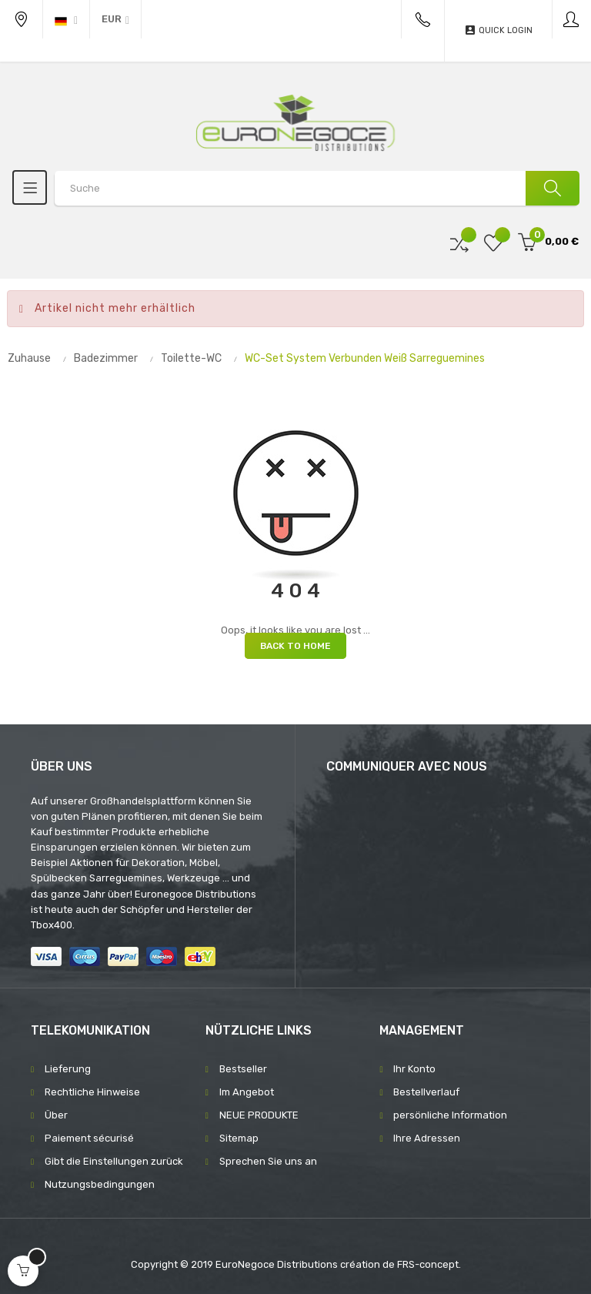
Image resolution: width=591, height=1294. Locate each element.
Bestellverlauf (426, 1092)
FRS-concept (428, 1264)
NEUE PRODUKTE (259, 1115)
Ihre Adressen (426, 1138)
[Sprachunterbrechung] (66, 19)
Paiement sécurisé (89, 1138)
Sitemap (239, 1138)
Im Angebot (246, 1092)
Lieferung (68, 1069)
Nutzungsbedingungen (100, 1184)
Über (56, 1115)
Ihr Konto (414, 1069)
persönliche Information (450, 1115)
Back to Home (295, 645)
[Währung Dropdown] (115, 19)
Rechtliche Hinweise (92, 1092)
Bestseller (243, 1069)
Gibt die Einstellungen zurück (114, 1161)
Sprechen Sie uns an (268, 1161)
